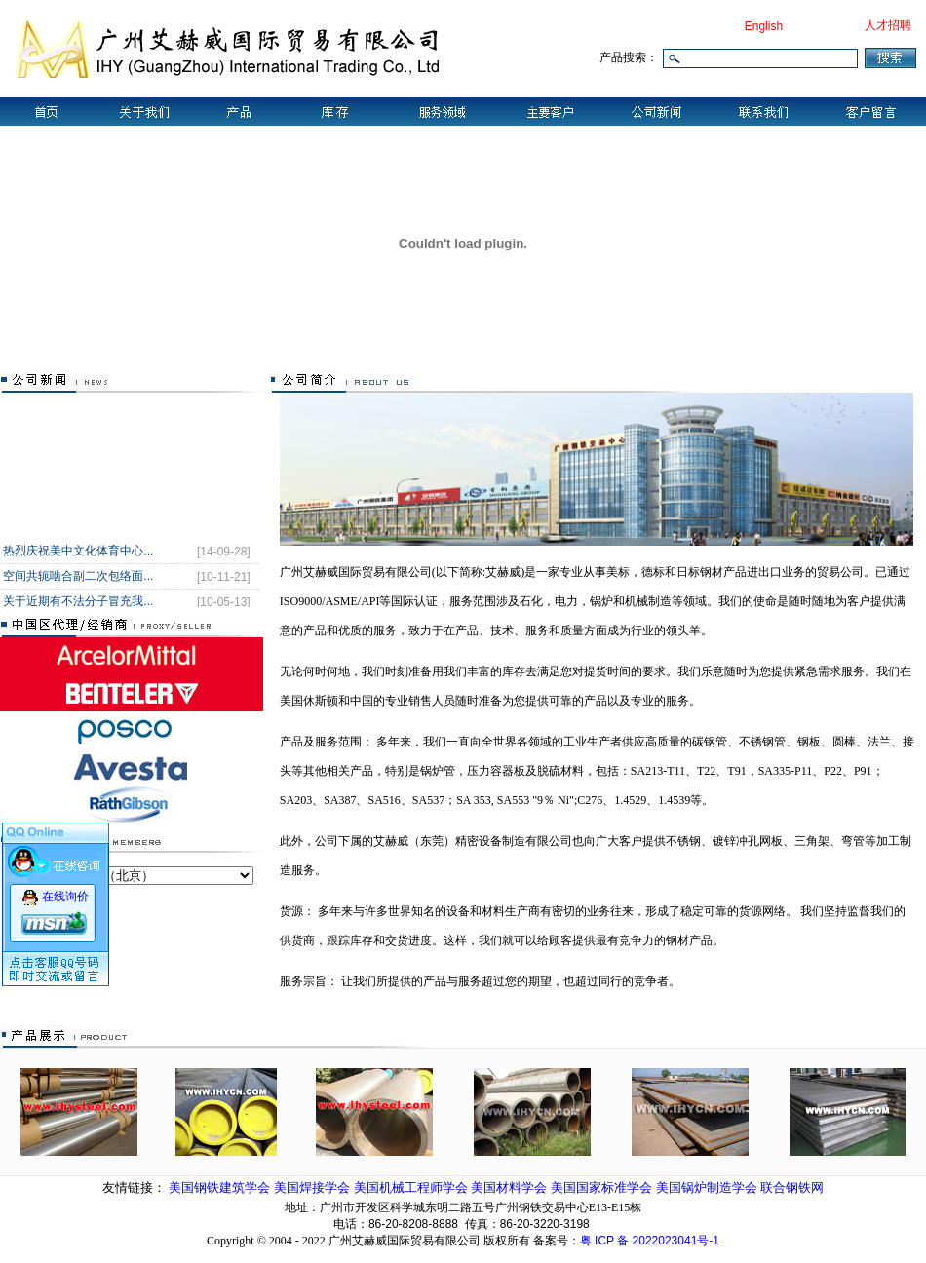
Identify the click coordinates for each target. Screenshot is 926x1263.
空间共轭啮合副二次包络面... (78, 578)
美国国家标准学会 (603, 1187)
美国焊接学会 (314, 1187)
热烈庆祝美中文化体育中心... (78, 552)
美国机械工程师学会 (413, 1187)
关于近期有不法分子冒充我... (78, 603)
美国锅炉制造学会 (708, 1187)
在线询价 (65, 892)
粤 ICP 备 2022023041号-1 (649, 1240)
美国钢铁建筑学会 (221, 1187)
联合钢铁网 (792, 1187)
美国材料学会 (511, 1187)
